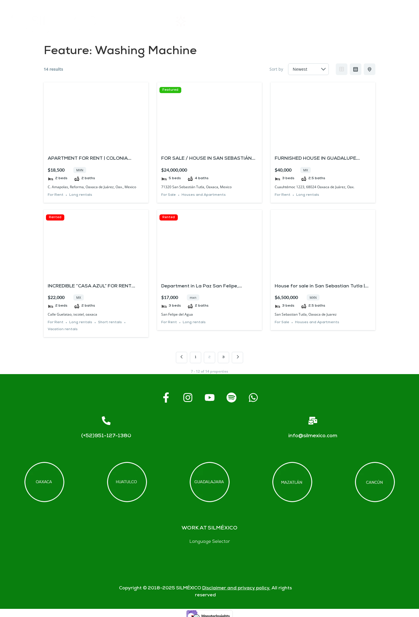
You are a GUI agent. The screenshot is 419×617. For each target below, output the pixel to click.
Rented (55, 217)
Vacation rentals (63, 329)
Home (142, 21)
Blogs (393, 21)
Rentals (190, 21)
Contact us (342, 21)
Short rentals (110, 322)
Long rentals (80, 195)
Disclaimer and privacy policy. (236, 588)
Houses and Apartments (204, 195)
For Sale (168, 195)
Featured (170, 90)
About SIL (242, 21)
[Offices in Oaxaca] (44, 482)
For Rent (55, 195)
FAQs (291, 21)
